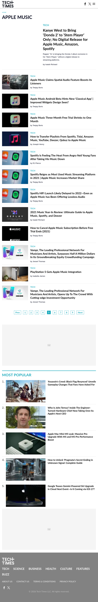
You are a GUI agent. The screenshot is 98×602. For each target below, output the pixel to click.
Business (35, 568)
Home (4, 12)
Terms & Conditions (44, 581)
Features (83, 568)
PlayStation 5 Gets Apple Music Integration (55, 271)
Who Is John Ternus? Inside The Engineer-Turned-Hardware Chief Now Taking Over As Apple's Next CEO (71, 410)
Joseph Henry (38, 144)
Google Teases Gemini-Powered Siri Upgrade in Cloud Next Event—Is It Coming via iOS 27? (71, 488)
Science (19, 568)
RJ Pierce (37, 163)
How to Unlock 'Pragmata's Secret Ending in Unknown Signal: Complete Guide (70, 461)
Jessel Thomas (39, 261)
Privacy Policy (68, 581)
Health (51, 568)
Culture (66, 568)
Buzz (5, 574)
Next (80, 312)
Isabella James (39, 276)
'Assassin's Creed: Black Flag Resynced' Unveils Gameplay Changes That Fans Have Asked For (72, 383)
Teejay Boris (38, 88)
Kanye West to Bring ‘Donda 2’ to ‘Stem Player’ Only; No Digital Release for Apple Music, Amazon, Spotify (65, 39)
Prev (17, 312)
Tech (46, 25)
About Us (7, 581)
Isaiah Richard (51, 64)
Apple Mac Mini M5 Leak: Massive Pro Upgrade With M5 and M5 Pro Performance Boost (70, 436)
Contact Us (22, 581)
